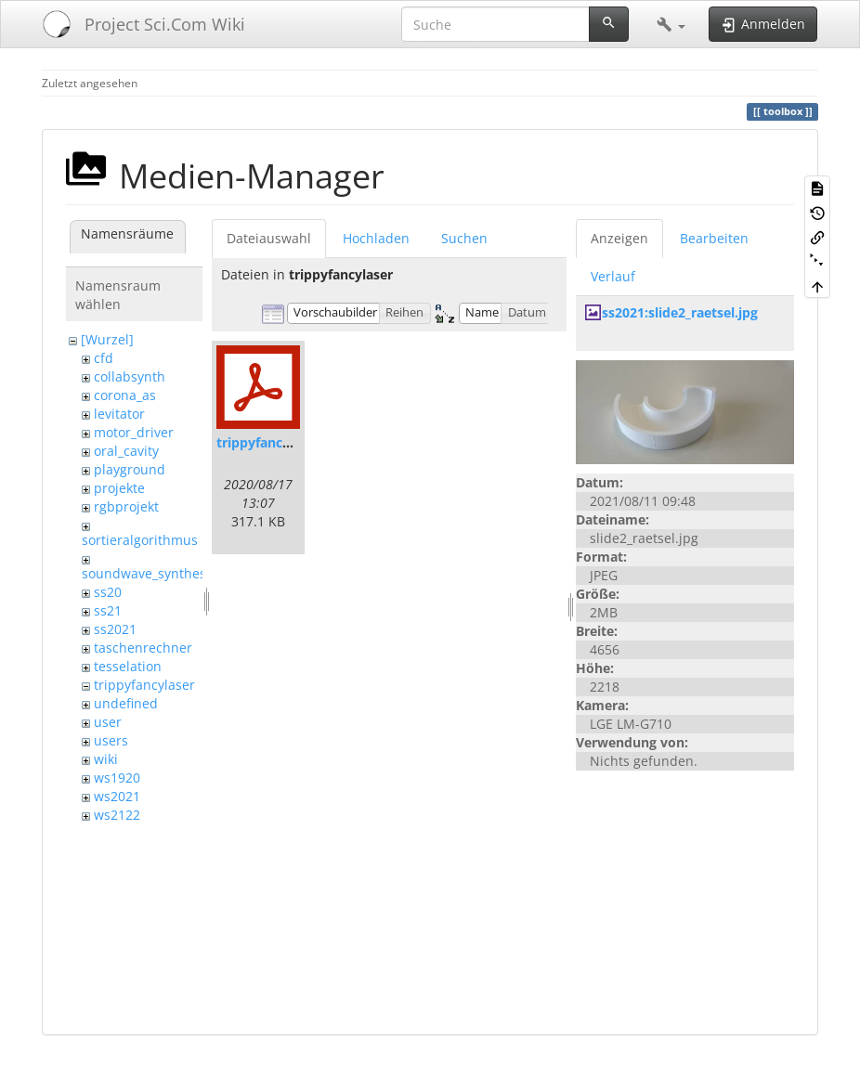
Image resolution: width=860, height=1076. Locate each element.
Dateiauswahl (269, 238)
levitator (119, 413)
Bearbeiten (714, 238)
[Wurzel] (107, 339)
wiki (106, 759)
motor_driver (134, 432)
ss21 (108, 610)
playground (129, 469)
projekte (119, 488)
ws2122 (117, 814)
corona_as (125, 395)
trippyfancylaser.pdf (280, 442)
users (111, 740)
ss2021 (115, 629)
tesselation (128, 666)
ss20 (108, 592)
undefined (126, 703)
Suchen (464, 238)
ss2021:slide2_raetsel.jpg (680, 312)
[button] (671, 24)
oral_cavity (126, 451)
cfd (103, 358)
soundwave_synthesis (149, 573)
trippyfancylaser (144, 685)
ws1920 (117, 777)
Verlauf (613, 276)
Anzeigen (619, 238)
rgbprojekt (126, 506)
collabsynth (129, 376)
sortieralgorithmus (140, 540)
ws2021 (117, 796)
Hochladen (376, 238)
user (108, 722)
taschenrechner (143, 647)
